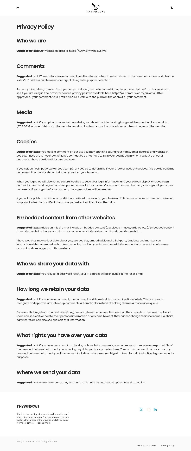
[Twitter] (141, 409)
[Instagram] (148, 409)
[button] (18, 7)
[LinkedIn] (155, 409)
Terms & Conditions (146, 445)
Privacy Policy (167, 445)
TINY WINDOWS (28, 406)
